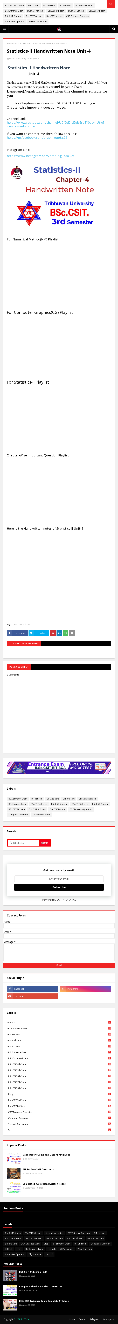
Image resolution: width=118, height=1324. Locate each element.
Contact (82, 1319)
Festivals (52, 1249)
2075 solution (66, 1249)
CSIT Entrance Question (77, 16)
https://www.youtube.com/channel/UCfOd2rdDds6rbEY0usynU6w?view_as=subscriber (55, 124)
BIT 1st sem (33, 5)
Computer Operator (15, 21)
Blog (59, 1094)
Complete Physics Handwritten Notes (44, 1183)
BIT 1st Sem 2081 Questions (38, 1169)
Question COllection (100, 1243)
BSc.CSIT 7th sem (97, 10)
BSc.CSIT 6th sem (76, 10)
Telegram (94, 1319)
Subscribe (59, 887)
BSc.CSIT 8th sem (13, 16)
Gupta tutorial (16, 58)
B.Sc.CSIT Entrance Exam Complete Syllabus (44, 1300)
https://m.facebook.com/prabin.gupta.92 (37, 137)
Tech (59, 1130)
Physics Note (35, 1254)
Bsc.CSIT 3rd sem (34, 16)
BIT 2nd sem (49, 5)
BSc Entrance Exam (14, 10)
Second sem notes (38, 21)
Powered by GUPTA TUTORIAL (59, 899)
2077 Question (85, 1249)
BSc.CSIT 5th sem (56, 10)
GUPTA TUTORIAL (22, 1319)
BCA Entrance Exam (14, 5)
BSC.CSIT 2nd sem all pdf (33, 1271)
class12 (49, 1254)
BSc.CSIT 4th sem (35, 10)
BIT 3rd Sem (65, 5)
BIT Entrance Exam (84, 5)
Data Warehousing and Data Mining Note (46, 1154)
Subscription (108, 1319)
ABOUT (59, 1022)
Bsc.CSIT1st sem (54, 16)
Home (10, 43)
